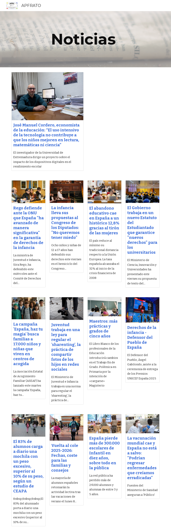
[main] (85, 39)
